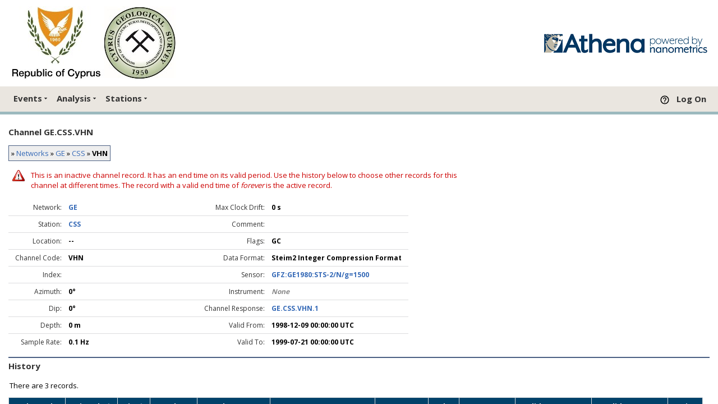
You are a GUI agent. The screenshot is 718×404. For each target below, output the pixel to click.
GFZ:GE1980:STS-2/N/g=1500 (320, 274)
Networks (32, 153)
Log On (691, 98)
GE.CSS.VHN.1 (295, 308)
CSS (78, 153)
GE (60, 153)
